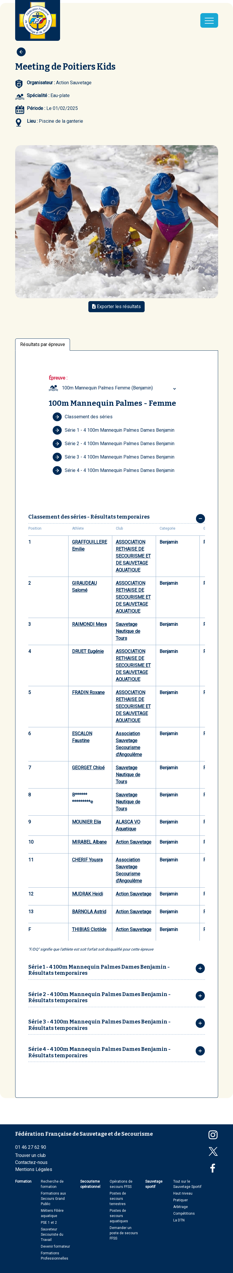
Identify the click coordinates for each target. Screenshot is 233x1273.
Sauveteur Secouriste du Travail (52, 1234)
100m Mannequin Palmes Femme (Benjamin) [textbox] (107, 388)
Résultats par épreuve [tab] (42, 344)
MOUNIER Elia (86, 822)
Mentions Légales (33, 1169)
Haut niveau (182, 1193)
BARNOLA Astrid (89, 911)
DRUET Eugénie (88, 651)
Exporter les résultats (116, 306)
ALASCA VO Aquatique (128, 825)
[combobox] (120, 388)
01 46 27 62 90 (30, 1147)
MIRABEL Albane (89, 842)
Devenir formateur (55, 1246)
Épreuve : (58, 378)
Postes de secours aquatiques (119, 1216)
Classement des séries (82, 417)
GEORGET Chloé (88, 767)
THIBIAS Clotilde (89, 929)
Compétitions (184, 1213)
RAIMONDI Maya (89, 624)
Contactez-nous (31, 1162)
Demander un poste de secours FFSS (124, 1233)
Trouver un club (30, 1155)
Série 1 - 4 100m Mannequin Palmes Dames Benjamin (113, 430)
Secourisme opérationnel (90, 1184)
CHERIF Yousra (87, 860)
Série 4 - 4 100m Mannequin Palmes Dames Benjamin (113, 470)
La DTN (179, 1220)
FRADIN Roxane (88, 692)
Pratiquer (180, 1200)
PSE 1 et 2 (49, 1223)
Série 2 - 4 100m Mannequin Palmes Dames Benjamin (113, 443)
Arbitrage (180, 1207)
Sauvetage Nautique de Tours (128, 631)
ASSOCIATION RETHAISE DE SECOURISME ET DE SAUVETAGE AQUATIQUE (133, 556)
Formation (23, 1181)
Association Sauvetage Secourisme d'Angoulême (129, 744)
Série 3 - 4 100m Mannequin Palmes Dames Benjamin (113, 457)
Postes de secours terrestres (118, 1198)
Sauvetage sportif (153, 1184)
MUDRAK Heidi (87, 894)
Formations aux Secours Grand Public (53, 1198)
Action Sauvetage (133, 842)
